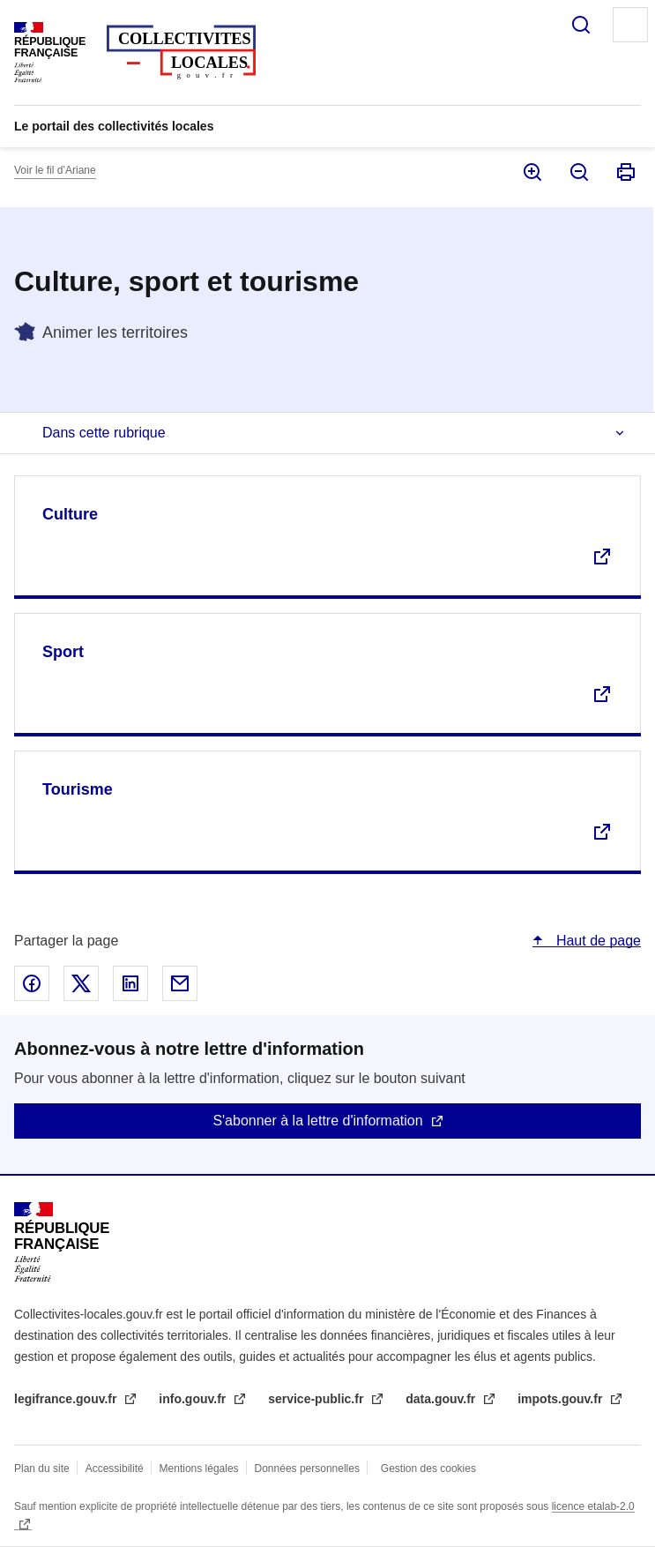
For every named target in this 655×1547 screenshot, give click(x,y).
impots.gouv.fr (561, 1399)
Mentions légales (199, 1468)
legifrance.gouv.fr (67, 1399)
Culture (70, 514)
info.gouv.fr (194, 1399)
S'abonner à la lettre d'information (317, 1120)
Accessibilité (115, 1468)
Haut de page (596, 940)
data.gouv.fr (442, 1399)
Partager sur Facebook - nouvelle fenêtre (31, 983)
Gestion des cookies (428, 1468)
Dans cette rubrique (104, 432)
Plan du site (42, 1468)
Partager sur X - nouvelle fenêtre (81, 983)
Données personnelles (307, 1468)
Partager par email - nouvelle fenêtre (179, 983)
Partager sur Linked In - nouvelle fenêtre (130, 983)
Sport (63, 652)
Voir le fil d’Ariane (55, 170)
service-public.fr (317, 1399)
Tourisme (77, 789)
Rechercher (581, 24)
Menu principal (630, 24)
